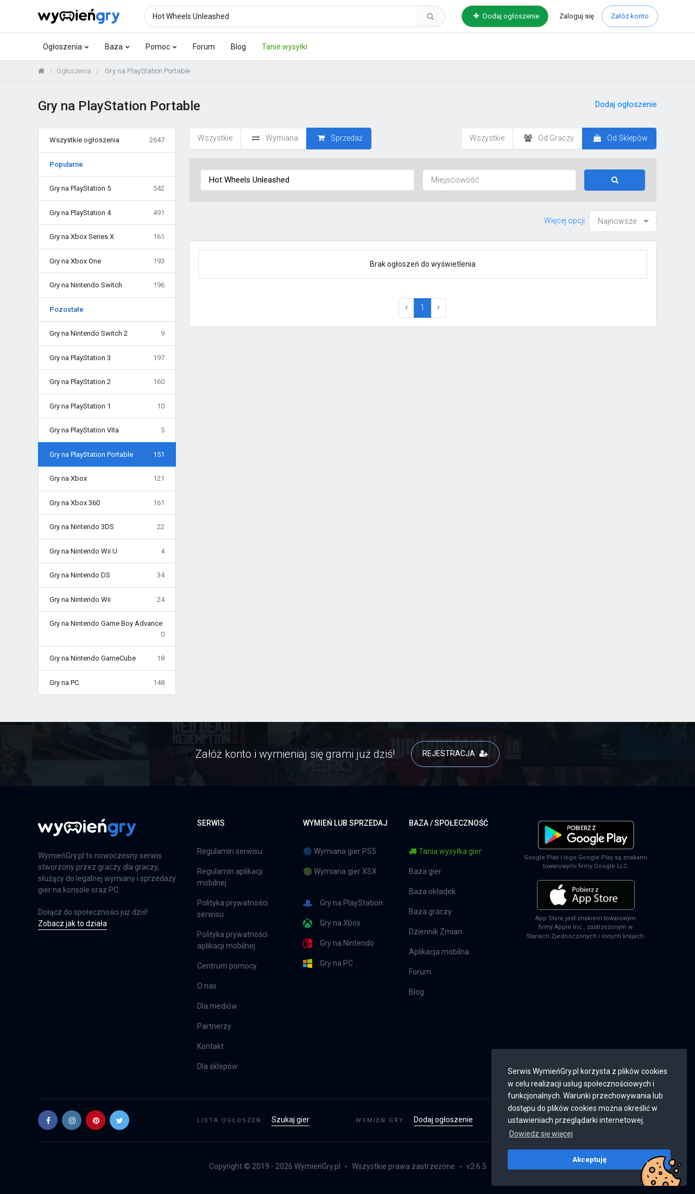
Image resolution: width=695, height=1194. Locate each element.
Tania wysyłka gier (445, 851)
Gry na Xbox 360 (107, 503)
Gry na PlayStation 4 (107, 213)
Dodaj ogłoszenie (506, 16)
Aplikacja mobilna (439, 951)
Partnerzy (214, 1026)
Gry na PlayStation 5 (107, 188)
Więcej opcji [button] (564, 220)
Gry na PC (107, 682)
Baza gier (425, 871)
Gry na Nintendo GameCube (107, 658)
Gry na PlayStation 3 (107, 358)
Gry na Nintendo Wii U (107, 551)
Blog (238, 46)
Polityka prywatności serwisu (232, 908)
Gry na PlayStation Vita (107, 430)
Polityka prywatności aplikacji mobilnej (232, 940)
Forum (204, 46)
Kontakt (210, 1046)
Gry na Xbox (107, 478)
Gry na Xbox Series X (107, 236)
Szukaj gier (290, 1119)
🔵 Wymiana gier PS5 (339, 851)
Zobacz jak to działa (72, 923)
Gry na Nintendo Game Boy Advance (107, 629)
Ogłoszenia (62, 46)
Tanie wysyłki (284, 46)
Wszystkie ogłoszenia (107, 140)
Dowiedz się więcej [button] (541, 1133)
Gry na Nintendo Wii (107, 599)
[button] (48, 1120)
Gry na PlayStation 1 (107, 406)
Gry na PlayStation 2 (107, 381)
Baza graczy (430, 911)
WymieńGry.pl (317, 1166)
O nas (207, 986)
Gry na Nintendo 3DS (107, 526)
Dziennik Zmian (435, 931)
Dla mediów (217, 1006)
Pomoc (158, 46)
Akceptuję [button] (589, 1159)
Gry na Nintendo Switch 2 (107, 333)
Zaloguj (576, 16)
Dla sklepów (217, 1066)
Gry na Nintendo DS (107, 575)
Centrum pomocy (227, 966)
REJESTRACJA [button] (455, 753)
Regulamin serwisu (229, 851)
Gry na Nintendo (338, 943)
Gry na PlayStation (343, 903)
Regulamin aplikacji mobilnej (230, 877)
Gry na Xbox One (107, 261)
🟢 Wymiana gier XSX (340, 871)
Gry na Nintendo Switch (107, 285)
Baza (114, 46)
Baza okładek (432, 891)
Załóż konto (630, 16)
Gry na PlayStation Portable (107, 454)
